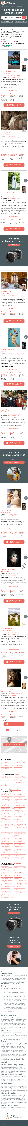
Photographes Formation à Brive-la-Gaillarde (20, 876)
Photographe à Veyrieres (6, 767)
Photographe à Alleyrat (19, 765)
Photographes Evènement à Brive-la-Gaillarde (20, 825)
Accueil (3, 6)
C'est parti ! (14, 946)
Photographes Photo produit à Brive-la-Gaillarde (20, 810)
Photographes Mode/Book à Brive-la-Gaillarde (7, 820)
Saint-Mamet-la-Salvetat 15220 (16, 573)
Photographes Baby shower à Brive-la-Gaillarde (7, 854)
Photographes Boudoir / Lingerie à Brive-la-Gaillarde (20, 857)
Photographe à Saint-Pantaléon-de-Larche (19, 781)
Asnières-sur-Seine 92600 (15, 693)
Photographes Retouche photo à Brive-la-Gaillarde (20, 866)
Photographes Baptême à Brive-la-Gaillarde (7, 837)
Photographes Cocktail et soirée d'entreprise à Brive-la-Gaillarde (20, 833)
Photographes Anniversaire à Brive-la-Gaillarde (7, 832)
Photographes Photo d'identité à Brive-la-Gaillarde (6, 851)
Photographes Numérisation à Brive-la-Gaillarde (19, 888)
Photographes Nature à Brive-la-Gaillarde (19, 843)
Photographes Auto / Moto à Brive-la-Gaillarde (7, 846)
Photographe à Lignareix (19, 762)
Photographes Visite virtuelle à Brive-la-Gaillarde (7, 807)
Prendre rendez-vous (14, 462)
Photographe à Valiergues (7, 765)
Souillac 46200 (12, 295)
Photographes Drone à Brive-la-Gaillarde (19, 871)
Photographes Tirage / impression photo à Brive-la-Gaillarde (7, 892)
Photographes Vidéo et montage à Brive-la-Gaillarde (6, 872)
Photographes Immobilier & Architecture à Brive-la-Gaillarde (20, 801)
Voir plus (7, 23)
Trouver (14, 245)
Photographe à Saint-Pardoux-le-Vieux (6, 763)
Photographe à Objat (6, 780)
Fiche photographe (14, 90)
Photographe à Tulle (5, 784)
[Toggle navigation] (25, 2)
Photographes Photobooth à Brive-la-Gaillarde (20, 891)
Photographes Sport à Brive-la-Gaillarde (19, 840)
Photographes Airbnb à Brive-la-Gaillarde (19, 807)
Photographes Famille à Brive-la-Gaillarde (19, 796)
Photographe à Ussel (6, 785)
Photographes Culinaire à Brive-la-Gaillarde (7, 825)
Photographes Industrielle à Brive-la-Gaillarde (20, 837)
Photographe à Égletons (6, 777)
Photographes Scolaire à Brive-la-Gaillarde (19, 846)
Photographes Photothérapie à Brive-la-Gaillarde (20, 851)
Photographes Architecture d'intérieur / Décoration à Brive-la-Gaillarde (7, 811)
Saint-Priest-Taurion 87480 (15, 414)
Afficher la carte (14, 744)
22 (17, 730)
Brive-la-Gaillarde (15, 790)
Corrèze (11, 36)
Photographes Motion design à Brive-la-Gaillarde (7, 876)
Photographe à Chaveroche (7, 760)
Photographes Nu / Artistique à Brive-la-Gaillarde (18, 821)
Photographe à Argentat (19, 776)
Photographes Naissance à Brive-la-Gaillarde (7, 796)
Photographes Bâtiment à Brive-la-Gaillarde (7, 804)
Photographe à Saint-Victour (6, 769)
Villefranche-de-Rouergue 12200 (16, 353)
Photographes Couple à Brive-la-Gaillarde (6, 800)
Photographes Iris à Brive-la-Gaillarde (20, 854)
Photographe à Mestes (19, 760)
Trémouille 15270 (12, 514)
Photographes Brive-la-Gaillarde (14, 6)
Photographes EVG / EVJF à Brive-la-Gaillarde (7, 857)
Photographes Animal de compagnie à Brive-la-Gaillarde (6, 816)
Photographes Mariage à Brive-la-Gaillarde (6, 793)
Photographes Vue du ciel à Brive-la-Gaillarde (7, 843)
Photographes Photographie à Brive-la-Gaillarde (6, 867)
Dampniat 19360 (12, 136)
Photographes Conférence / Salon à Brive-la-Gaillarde (20, 828)
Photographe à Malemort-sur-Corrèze (20, 778)
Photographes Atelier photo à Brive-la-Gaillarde (20, 884)
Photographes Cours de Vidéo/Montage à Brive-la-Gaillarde (20, 880)
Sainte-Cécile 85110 (13, 632)
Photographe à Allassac (6, 776)
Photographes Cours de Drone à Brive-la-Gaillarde (7, 884)
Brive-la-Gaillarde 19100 (14, 75)
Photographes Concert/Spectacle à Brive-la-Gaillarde (7, 829)
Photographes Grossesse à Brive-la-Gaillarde (20, 793)
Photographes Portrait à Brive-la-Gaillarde (19, 815)
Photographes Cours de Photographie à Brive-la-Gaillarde (6, 880)
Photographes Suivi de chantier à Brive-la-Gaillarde (20, 804)
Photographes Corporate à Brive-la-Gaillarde (7, 840)
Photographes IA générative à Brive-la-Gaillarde (7, 887)
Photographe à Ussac (19, 784)
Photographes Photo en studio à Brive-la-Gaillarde (7, 896)
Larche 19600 (11, 197)
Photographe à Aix (18, 767)
